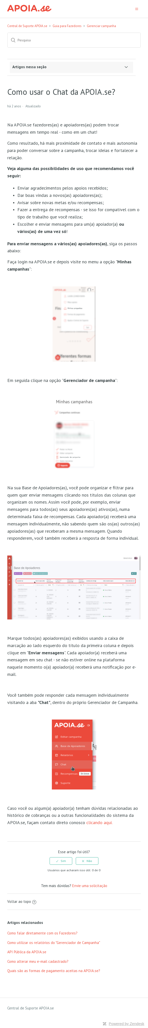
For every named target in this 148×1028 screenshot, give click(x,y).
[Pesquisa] (73, 40)
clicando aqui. (99, 822)
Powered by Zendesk (126, 1023)
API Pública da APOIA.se (26, 952)
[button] (136, 8)
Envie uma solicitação (89, 885)
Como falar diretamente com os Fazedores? (42, 933)
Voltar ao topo (21, 901)
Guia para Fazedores (67, 26)
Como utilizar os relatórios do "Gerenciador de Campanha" (53, 942)
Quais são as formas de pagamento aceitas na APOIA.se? (53, 970)
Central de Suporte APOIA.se (27, 26)
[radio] (61, 861)
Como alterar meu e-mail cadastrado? (37, 961)
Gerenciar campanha (101, 26)
